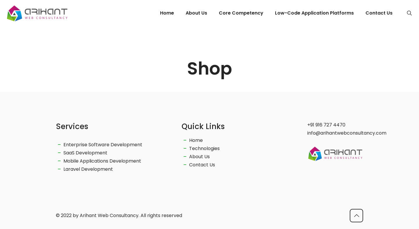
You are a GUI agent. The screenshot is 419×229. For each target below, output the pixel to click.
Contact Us (202, 164)
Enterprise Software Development (102, 144)
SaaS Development (85, 152)
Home (196, 140)
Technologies (204, 148)
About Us (199, 156)
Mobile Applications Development (102, 161)
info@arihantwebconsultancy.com (346, 133)
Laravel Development (88, 169)
